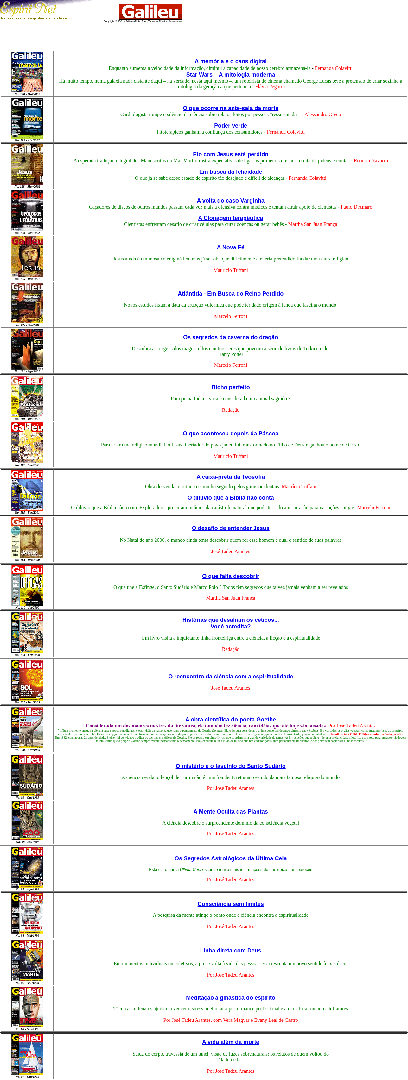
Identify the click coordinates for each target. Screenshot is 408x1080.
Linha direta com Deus (230, 950)
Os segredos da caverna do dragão (230, 337)
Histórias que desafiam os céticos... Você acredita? (230, 623)
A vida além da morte (230, 1042)
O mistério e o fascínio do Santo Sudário (231, 766)
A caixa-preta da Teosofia (230, 477)
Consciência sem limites (231, 904)
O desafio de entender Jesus (231, 528)
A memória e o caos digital (230, 61)
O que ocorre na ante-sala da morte (230, 108)
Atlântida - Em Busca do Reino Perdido (231, 293)
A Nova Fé (231, 247)
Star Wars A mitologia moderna (230, 75)
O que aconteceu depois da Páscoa (230, 433)
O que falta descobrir (230, 576)
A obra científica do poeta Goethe (230, 719)
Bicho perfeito (231, 387)
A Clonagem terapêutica (230, 218)
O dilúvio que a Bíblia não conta (231, 498)
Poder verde (230, 125)
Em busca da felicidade (230, 172)
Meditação (200, 998)
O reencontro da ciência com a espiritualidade (230, 676)
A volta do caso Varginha (231, 200)
